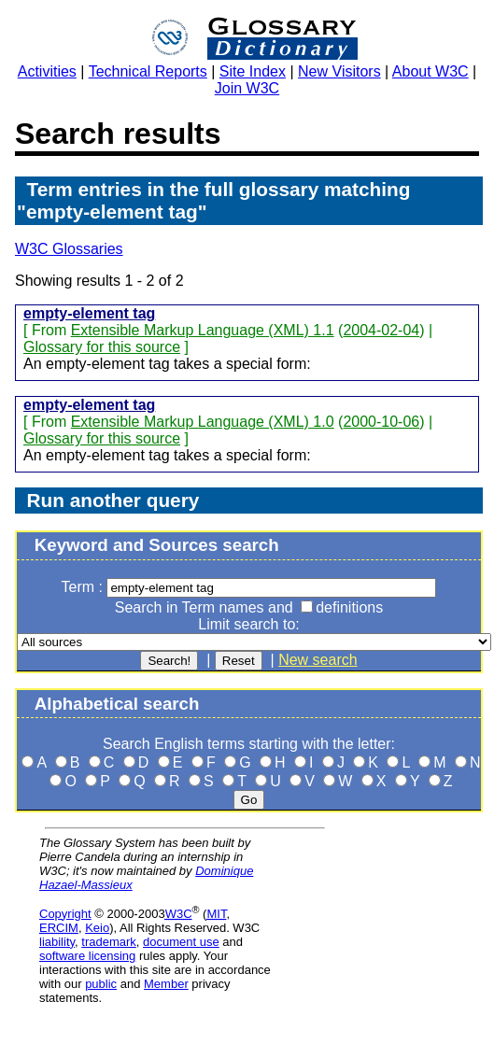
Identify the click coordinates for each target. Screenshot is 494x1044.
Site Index (252, 71)
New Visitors (339, 71)
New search (317, 660)
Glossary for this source (101, 347)
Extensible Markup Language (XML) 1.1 (202, 330)
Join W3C (247, 88)
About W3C (430, 71)
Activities (47, 71)
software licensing (87, 956)
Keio (97, 928)
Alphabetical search (117, 703)
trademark (108, 942)
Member (166, 984)
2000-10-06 (381, 422)
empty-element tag (89, 313)
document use (181, 942)
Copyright (65, 914)
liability (57, 942)
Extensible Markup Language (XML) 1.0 (202, 422)
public (101, 984)
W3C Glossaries (69, 249)
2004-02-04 (381, 330)
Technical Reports (148, 71)
